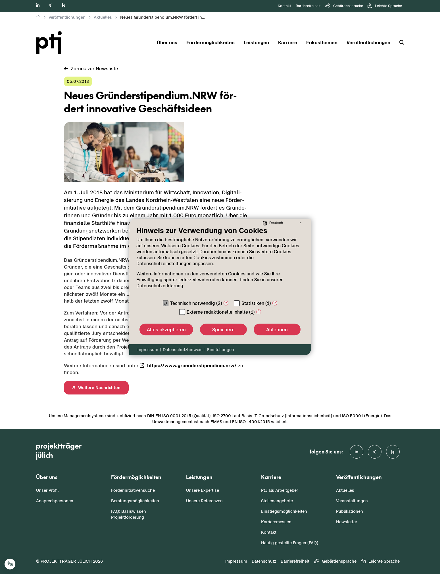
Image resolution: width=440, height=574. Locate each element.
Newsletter (346, 521)
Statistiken (252, 303)
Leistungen (256, 42)
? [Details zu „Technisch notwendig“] (226, 303)
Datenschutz (264, 561)
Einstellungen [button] (220, 349)
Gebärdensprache (344, 6)
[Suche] (399, 42)
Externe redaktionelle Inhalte (217, 312)
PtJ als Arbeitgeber (279, 490)
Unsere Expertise (202, 490)
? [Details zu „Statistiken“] (275, 303)
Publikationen (349, 511)
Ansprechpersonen (54, 500)
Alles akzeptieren (166, 329)
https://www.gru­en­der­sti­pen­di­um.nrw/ (192, 365)
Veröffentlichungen (368, 42)
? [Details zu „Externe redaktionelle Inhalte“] (259, 312)
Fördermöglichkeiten (210, 42)
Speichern (223, 329)
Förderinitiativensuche (133, 490)
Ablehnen (277, 329)
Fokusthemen (321, 42)
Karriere (287, 42)
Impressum (236, 561)
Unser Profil (47, 490)
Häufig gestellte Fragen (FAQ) (289, 542)
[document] (220, 261)
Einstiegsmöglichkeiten (284, 511)
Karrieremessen (276, 521)
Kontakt (284, 6)
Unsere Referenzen (204, 500)
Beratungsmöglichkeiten (135, 500)
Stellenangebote (277, 500)
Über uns (167, 42)
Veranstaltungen (352, 500)
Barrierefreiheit (308, 6)
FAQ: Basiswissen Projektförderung (128, 514)
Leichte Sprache (385, 6)
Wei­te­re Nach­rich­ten (99, 387)
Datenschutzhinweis (183, 349)
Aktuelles (345, 490)
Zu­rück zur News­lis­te (91, 68)
